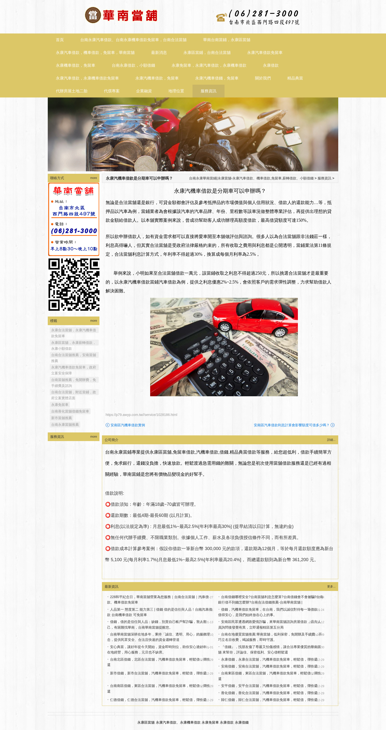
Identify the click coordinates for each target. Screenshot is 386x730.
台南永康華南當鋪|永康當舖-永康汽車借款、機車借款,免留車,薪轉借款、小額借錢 (251, 178)
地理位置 (176, 91)
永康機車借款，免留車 (75, 65)
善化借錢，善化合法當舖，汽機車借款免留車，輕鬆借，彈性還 (269, 693)
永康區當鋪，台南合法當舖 (207, 52)
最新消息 (159, 52)
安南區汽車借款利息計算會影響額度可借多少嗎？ (292, 425)
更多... (331, 586)
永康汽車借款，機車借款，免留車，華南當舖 (95, 52)
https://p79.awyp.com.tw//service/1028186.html (141, 415)
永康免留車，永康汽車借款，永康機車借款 (209, 65)
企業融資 (144, 91)
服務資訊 (208, 91)
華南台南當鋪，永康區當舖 (226, 40)
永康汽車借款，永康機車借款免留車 (87, 78)
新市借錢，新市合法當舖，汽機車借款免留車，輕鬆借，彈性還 (158, 673)
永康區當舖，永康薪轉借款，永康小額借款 (73, 343)
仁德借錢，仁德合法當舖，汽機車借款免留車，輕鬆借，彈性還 (158, 700)
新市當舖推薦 (61, 418)
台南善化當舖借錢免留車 (70, 411)
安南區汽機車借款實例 (128, 425)
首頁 (60, 40)
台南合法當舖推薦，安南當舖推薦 (73, 355)
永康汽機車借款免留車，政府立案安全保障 (73, 367)
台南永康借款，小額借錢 (133, 65)
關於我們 (263, 78)
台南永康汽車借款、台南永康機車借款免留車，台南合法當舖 (133, 40)
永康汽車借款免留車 (265, 52)
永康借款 (271, 65)
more (93, 178)
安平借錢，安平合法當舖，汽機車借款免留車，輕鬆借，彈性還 (269, 686)
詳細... (331, 440)
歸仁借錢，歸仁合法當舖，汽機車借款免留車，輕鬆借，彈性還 (269, 700)
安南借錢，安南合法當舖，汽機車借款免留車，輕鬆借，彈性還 (269, 666)
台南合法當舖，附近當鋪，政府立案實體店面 (73, 392)
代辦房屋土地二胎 (71, 91)
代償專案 (112, 91)
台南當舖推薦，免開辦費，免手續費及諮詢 (73, 380)
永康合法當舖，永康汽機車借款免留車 (73, 330)
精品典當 (295, 78)
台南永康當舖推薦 (65, 425)
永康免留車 (59, 405)
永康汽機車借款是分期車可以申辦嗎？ (139, 178)
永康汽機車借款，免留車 (157, 78)
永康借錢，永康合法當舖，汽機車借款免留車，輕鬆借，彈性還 (269, 659)
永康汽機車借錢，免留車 (217, 78)
